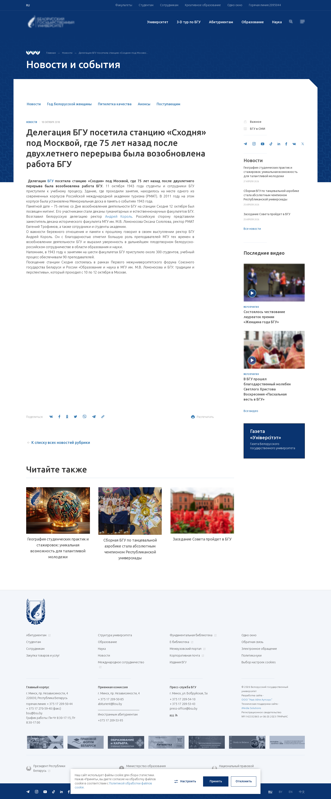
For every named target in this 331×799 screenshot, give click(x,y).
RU (270, 792)
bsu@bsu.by (34, 713)
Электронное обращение (259, 648)
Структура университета (115, 635)
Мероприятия (251, 307)
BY (280, 792)
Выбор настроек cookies (258, 662)
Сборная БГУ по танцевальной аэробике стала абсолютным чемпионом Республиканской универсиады (130, 549)
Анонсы (144, 104)
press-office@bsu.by (183, 708)
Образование (252, 22)
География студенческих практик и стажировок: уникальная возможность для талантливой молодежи (58, 548)
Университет (157, 22)
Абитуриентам (221, 22)
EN (290, 792)
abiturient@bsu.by (110, 704)
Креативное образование (203, 5)
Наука (277, 22)
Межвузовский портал (187, 648)
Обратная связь (252, 642)
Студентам (146, 5)
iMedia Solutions (251, 708)
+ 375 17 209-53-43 (182, 704)
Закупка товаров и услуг (43, 655)
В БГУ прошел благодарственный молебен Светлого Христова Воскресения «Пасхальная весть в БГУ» (267, 389)
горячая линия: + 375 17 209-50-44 (49, 704)
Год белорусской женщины (69, 104)
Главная (51, 52)
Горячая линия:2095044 (265, 5)
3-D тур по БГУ (189, 22)
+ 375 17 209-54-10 (182, 699)
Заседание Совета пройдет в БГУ (202, 539)
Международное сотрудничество (121, 664)
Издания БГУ (178, 662)
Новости (67, 52)
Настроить (185, 781)
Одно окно (234, 5)
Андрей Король (118, 216)
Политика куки (251, 655)
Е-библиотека (181, 642)
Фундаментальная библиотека (193, 635)
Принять (216, 781)
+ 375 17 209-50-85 (111, 699)
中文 (302, 792)
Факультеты (123, 5)
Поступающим (168, 104)
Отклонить (244, 781)
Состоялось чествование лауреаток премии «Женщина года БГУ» (264, 317)
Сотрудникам (169, 5)
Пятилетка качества (115, 104)
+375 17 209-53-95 (110, 720)
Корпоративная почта (186, 655)
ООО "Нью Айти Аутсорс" (256, 699)
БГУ (50, 181)
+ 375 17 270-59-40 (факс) (43, 708)
